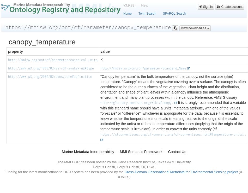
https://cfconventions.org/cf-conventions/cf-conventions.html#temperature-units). (173, 134)
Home (127, 13)
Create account (230, 7)
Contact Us (177, 152)
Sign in (206, 7)
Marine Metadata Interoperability (88, 152)
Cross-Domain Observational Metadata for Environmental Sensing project (181, 172)
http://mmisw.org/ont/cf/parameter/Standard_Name (143, 68)
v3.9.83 (129, 5)
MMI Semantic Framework (141, 152)
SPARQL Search (174, 13)
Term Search (147, 13)
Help (144, 5)
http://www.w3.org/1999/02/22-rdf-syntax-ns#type (51, 68)
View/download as (195, 28)
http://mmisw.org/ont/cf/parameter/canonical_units (53, 60)
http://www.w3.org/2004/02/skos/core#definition (50, 77)
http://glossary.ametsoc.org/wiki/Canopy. (136, 103)
